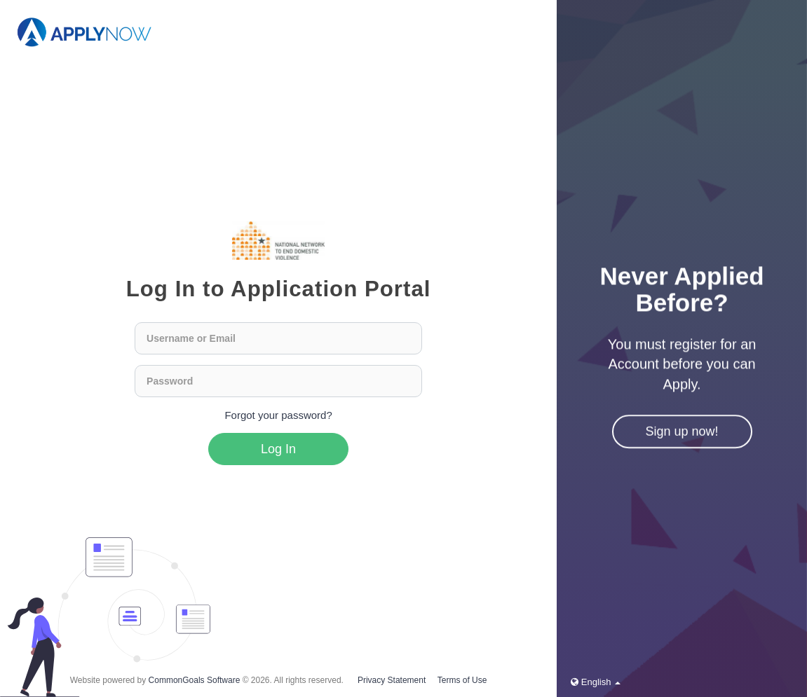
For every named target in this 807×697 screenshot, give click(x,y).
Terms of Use (462, 680)
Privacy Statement (392, 680)
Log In (278, 449)
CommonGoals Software (194, 680)
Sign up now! (682, 432)
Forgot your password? (278, 415)
